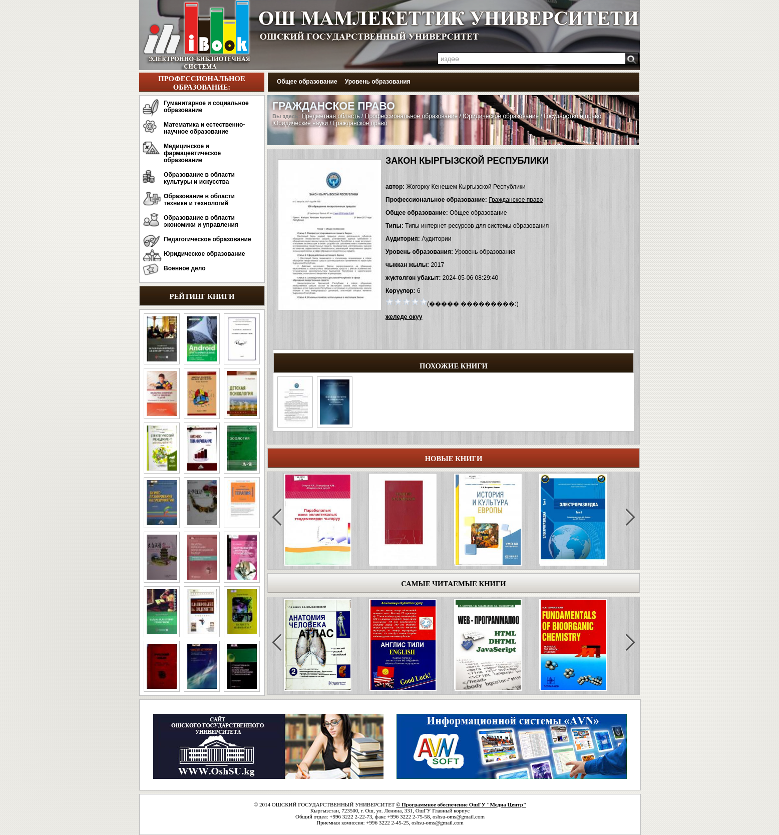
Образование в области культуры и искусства (199, 178)
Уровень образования (378, 81)
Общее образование (307, 81)
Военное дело (185, 268)
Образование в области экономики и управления (201, 221)
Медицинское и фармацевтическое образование (192, 153)
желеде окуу (403, 316)
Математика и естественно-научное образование (204, 128)
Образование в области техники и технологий (199, 200)
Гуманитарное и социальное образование (206, 107)
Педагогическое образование (207, 239)
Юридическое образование (204, 253)
